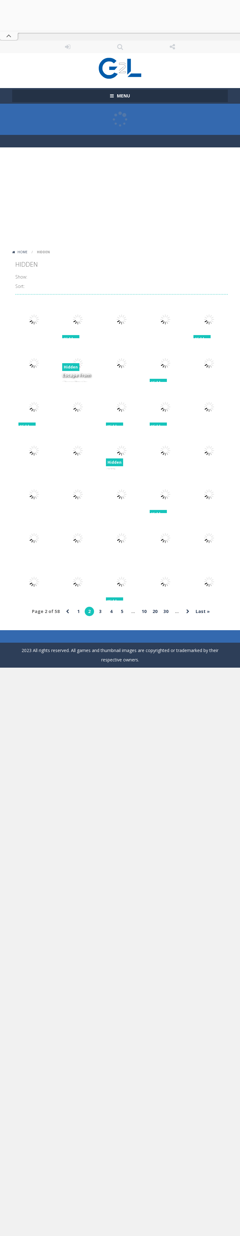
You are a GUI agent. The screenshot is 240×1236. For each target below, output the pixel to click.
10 (144, 611)
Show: (21, 277)
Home (22, 252)
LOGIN (67, 47)
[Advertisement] (120, 200)
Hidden (71, 367)
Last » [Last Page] (203, 611)
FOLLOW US (172, 47)
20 (155, 611)
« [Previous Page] (67, 611)
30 (165, 611)
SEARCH (120, 47)
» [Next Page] (187, 611)
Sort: (20, 286)
